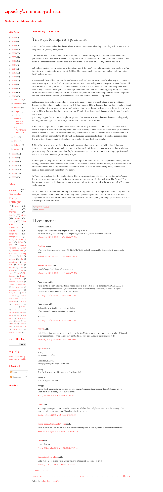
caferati (17, 279)
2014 (14, 80)
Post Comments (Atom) (52, 481)
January (17, 149)
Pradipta (41, 246)
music (20, 265)
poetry (18, 206)
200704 (12, 212)
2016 (14, 73)
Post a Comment (42, 470)
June (16, 137)
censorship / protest (16, 282)
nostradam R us (21, 326)
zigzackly (42, 349)
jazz (25, 321)
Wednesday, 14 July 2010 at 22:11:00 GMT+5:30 (57, 273)
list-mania (14, 324)
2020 (14, 57)
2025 (14, 37)
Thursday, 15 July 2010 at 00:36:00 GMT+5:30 (57, 295)
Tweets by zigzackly (17, 356)
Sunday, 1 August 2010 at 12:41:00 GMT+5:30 (57, 415)
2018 (14, 65)
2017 (14, 69)
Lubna (40, 404)
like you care (17, 287)
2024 (14, 41)
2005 (14, 169)
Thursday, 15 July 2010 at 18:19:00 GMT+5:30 (57, 340)
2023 (14, 45)
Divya (40, 440)
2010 (14, 96)
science (18, 332)
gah (18, 315)
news (10, 326)
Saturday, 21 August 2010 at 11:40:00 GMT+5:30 (58, 431)
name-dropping (14, 290)
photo (11, 209)
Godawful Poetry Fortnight (15, 198)
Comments (15, 377)
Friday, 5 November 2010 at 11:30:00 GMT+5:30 (57, 448)
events (22, 312)
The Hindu (12, 296)
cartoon (20, 270)
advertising (13, 262)
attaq (14, 256)
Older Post (126, 476)
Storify (23, 248)
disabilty (23, 307)
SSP (10, 245)
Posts (13, 372)
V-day (20, 242)
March (17, 141)
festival (11, 315)
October (17, 107)
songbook (13, 233)
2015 (14, 77)
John (21, 259)
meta (22, 324)
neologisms (13, 236)
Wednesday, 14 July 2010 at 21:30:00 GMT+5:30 (57, 256)
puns (18, 273)
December (18, 100)
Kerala (12, 215)
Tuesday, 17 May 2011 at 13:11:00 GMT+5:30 (56, 465)
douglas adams (17, 310)
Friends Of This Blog (17, 253)
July (16, 115)
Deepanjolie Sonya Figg (48, 457)
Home (81, 476)
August (17, 111)
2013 (14, 84)
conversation (17, 251)
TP (23, 293)
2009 (14, 154)
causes (11, 273)
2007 (14, 161)
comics (17, 304)
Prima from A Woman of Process (52, 424)
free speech (22, 284)
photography (18, 329)
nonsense (13, 227)
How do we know (45, 265)
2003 (14, 177)
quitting (11, 332)
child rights (22, 301)
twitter (41, 210)
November (18, 103)
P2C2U (41, 329)
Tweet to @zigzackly (17, 359)
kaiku (12, 190)
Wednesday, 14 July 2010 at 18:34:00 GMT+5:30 (57, 237)
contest (11, 284)
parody (12, 221)
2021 (14, 53)
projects (12, 259)
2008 (14, 158)
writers (11, 270)
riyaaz (21, 268)
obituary (12, 268)
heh (21, 256)
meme (18, 218)
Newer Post (37, 476)
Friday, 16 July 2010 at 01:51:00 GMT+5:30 (55, 395)
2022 (14, 49)
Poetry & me (13, 293)
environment (13, 312)
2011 (14, 92)
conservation (13, 307)
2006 (14, 166)
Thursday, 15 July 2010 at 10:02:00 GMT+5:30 (57, 320)
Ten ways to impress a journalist (18, 121)
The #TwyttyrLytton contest (20, 129)
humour (17, 321)
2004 (14, 173)
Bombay (23, 276)
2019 (14, 61)
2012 (14, 88)
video (23, 215)
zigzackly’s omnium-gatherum (34, 11)
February (18, 145)
